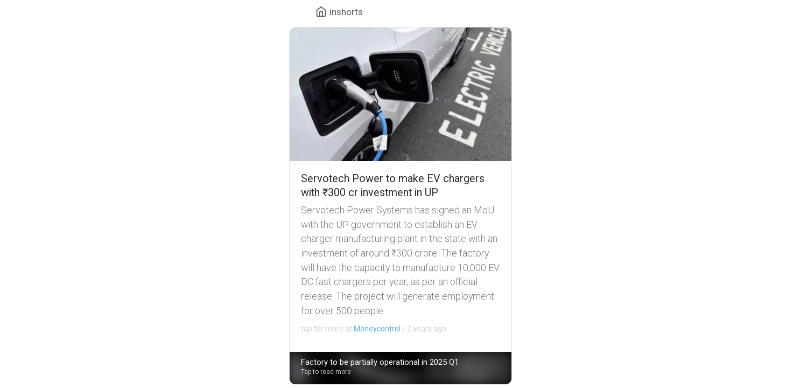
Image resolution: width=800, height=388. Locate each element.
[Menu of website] (339, 11)
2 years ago (373, 328)
